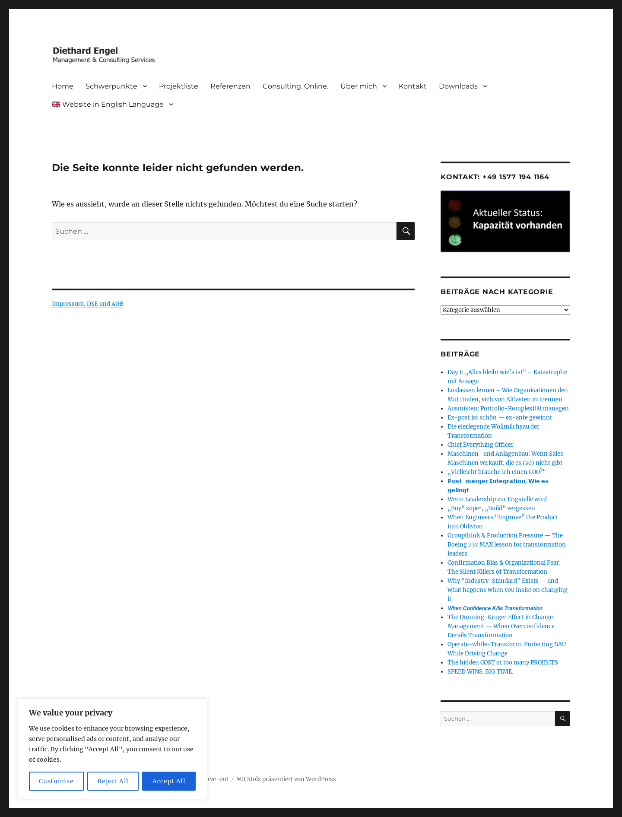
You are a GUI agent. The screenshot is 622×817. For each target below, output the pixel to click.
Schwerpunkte (111, 86)
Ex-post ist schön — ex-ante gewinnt (499, 417)
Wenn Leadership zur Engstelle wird (497, 499)
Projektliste (178, 86)
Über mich (358, 86)
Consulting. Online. (295, 86)
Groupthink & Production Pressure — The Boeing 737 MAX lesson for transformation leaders (506, 544)
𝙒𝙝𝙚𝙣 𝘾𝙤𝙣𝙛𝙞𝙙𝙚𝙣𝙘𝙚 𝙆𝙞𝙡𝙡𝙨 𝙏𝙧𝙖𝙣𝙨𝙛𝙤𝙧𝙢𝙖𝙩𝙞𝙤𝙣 (494, 608)
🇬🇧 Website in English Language (108, 104)
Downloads (458, 86)
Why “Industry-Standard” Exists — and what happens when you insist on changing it (507, 590)
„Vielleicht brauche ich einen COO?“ (496, 472)
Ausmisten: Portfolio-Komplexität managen (508, 408)
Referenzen (230, 86)
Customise (56, 781)
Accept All (169, 781)
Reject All (113, 781)
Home (62, 86)
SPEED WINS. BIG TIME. (480, 671)
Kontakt (413, 86)
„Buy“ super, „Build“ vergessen (491, 508)
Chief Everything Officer (480, 444)
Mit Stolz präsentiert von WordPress (286, 779)
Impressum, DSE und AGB (88, 304)
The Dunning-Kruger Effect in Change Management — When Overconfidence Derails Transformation (501, 626)
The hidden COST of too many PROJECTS (502, 662)
